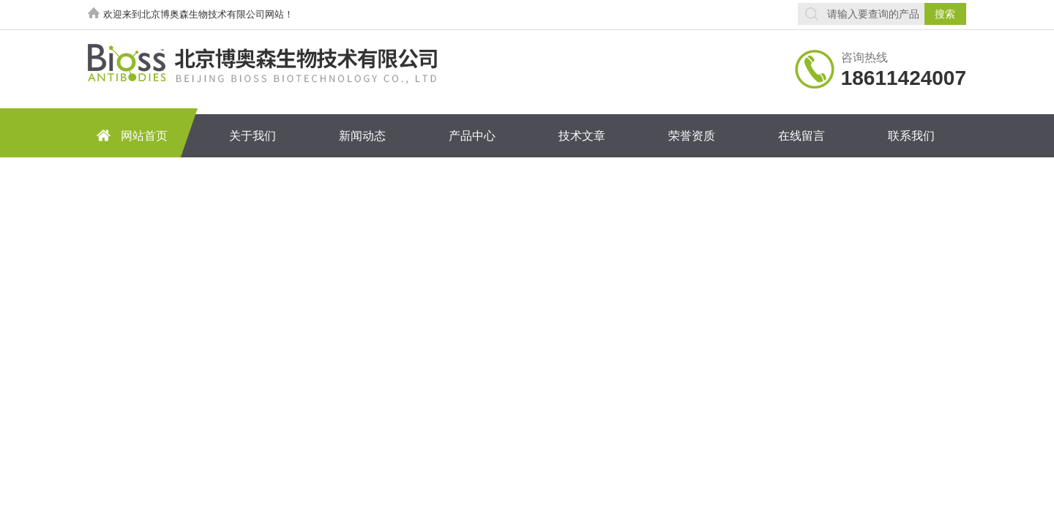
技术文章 (581, 136)
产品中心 (472, 136)
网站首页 (129, 135)
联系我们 (911, 136)
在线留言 (801, 136)
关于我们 (252, 136)
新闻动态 (362, 136)
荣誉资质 (691, 136)
